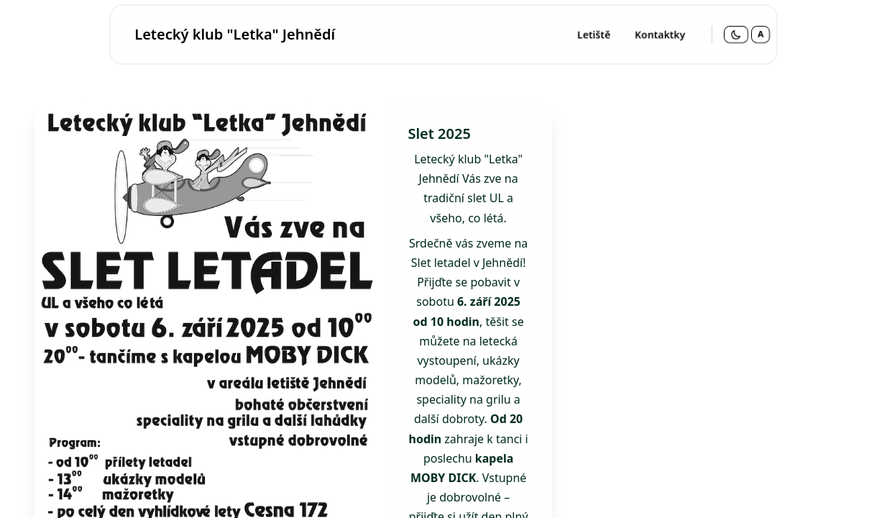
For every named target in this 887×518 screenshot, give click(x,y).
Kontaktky (660, 34)
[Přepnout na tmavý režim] (736, 34)
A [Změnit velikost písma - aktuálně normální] (760, 34)
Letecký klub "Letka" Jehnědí (234, 34)
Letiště (593, 34)
